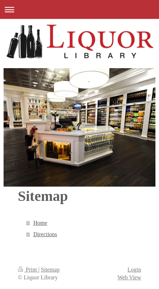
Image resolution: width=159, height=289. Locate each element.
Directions (45, 234)
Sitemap (50, 270)
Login (134, 270)
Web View (129, 277)
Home (40, 223)
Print (28, 270)
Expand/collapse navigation (79, 9)
